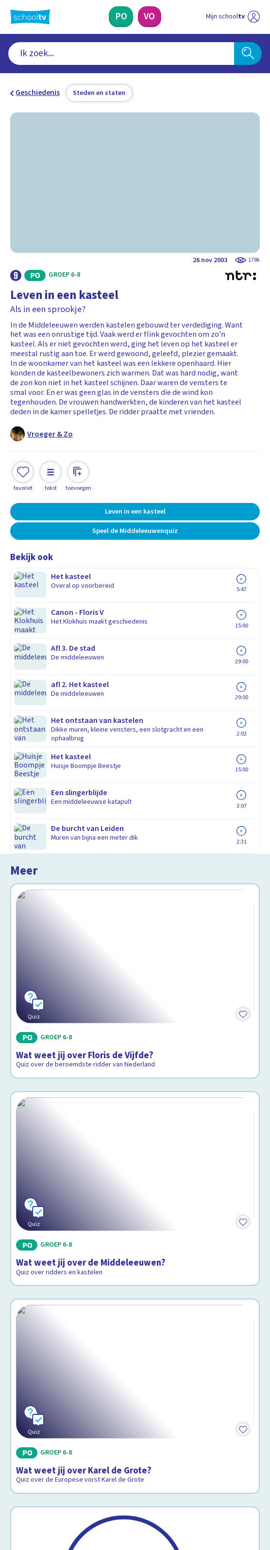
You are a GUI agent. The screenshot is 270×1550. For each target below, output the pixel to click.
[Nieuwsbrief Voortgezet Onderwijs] (184, 1401)
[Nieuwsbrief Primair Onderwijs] (86, 1401)
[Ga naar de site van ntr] (223, 1496)
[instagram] (36, 1474)
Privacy (25, 1332)
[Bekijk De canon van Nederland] (135, 1085)
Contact (26, 1292)
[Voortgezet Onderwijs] (149, 16)
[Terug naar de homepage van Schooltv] (30, 16)
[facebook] (15, 1474)
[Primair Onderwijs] (121, 16)
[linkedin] (57, 1474)
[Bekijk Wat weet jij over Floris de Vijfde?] (135, 650)
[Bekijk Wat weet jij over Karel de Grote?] (135, 953)
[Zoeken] (247, 53)
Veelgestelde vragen (53, 1305)
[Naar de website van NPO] (254, 17)
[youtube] (79, 1474)
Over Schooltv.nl (44, 1319)
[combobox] (121, 53)
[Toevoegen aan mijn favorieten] (23, 475)
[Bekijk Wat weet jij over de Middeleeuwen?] (135, 802)
